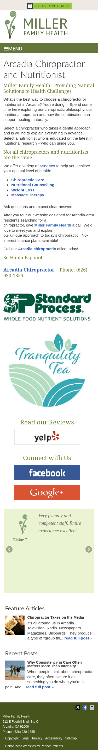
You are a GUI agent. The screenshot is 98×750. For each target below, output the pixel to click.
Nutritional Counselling (32, 185)
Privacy (37, 738)
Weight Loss (22, 190)
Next (88, 550)
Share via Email (92, 707)
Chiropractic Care (27, 180)
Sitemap (71, 738)
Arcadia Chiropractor (28, 270)
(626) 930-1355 (24, 732)
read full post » (78, 638)
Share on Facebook (85, 707)
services (47, 166)
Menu (13, 48)
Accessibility (53, 738)
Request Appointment (49, 6)
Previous (10, 550)
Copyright (12, 738)
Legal (25, 738)
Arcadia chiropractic (37, 249)
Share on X (78, 707)
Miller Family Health (52, 225)
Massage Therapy (27, 195)
